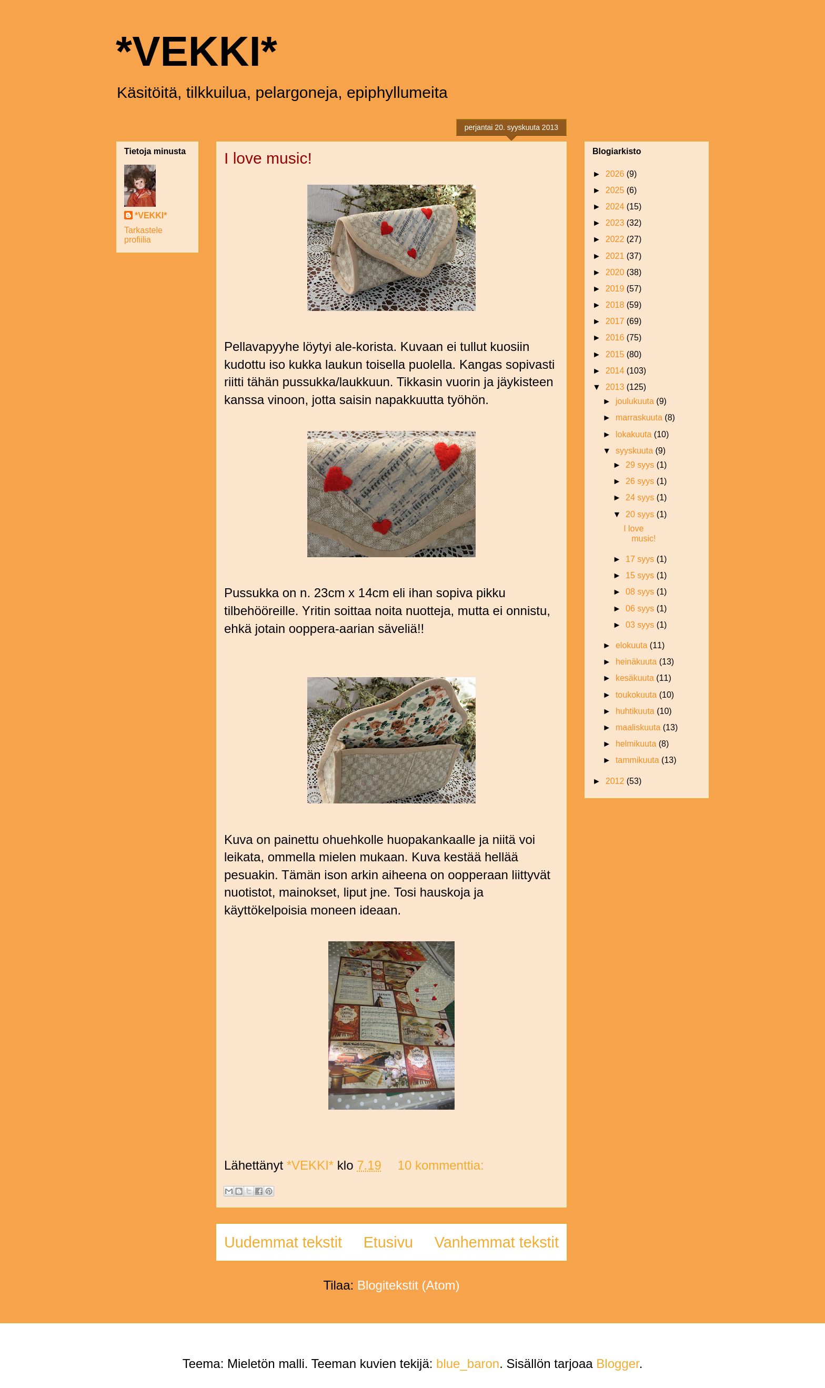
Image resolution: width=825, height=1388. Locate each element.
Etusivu (388, 1242)
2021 (616, 256)
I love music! (268, 158)
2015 (616, 354)
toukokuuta (637, 694)
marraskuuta (640, 417)
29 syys (641, 464)
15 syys (641, 575)
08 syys (641, 591)
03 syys (641, 624)
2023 (616, 222)
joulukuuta (636, 401)
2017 (616, 321)
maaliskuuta (639, 727)
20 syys (641, 514)
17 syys (641, 559)
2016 (616, 337)
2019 (616, 288)
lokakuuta (635, 434)
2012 (616, 781)
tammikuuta (638, 760)
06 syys (641, 608)
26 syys (641, 481)
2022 (616, 239)
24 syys (641, 497)
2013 (616, 387)
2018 (616, 304)
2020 (616, 272)
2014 (616, 370)
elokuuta (633, 645)
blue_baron (467, 1363)
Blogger (617, 1363)
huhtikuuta (636, 711)
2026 (616, 173)
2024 (616, 206)
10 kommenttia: (441, 1165)
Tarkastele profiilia (143, 235)
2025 (616, 190)
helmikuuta (637, 743)
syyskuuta (636, 450)
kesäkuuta (636, 677)
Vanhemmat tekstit (497, 1242)
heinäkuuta (637, 661)
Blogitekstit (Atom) (408, 1285)
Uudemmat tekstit (283, 1242)
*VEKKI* (196, 51)
